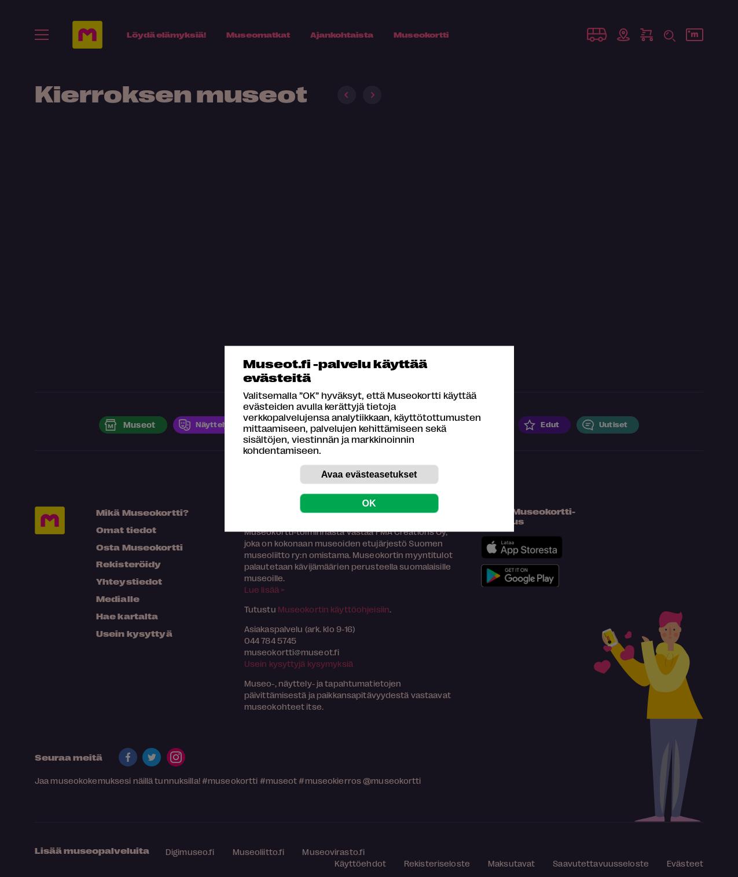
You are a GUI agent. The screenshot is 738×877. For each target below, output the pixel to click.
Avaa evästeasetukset (369, 474)
